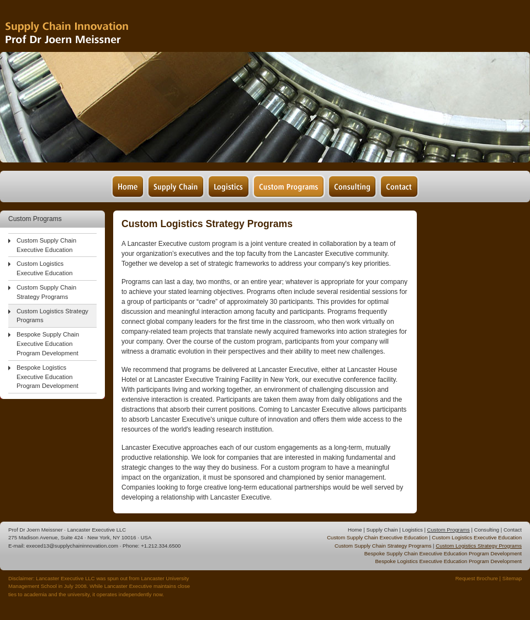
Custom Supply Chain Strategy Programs (46, 292)
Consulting (486, 530)
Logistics (412, 530)
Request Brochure (476, 578)
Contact (513, 530)
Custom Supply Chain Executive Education (46, 245)
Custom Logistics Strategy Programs (52, 316)
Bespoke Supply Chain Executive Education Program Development (48, 343)
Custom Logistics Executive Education (44, 268)
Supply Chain (382, 530)
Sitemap (512, 578)
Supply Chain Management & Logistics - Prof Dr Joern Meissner (82, 26)
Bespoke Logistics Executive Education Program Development (47, 377)
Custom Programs (448, 530)
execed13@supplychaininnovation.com (72, 546)
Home (355, 530)
